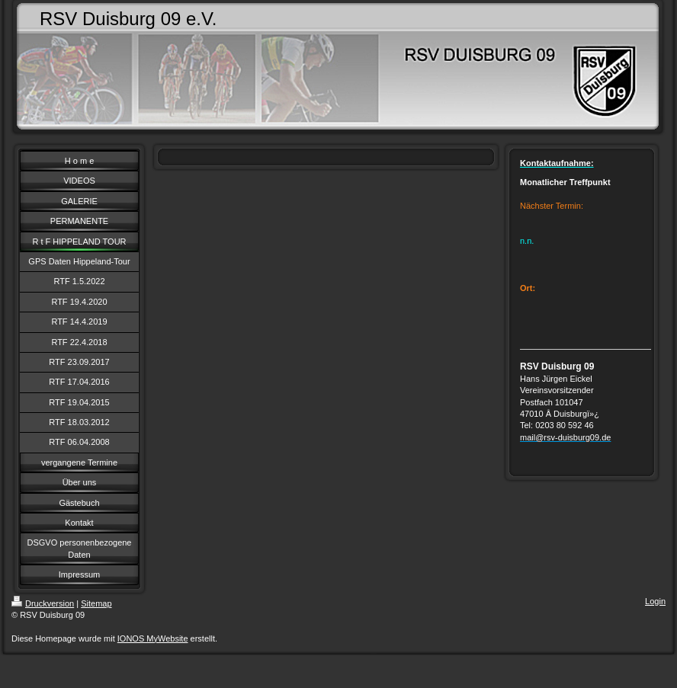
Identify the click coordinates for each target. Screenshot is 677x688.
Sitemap (96, 603)
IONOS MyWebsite (152, 638)
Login (655, 601)
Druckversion (42, 603)
